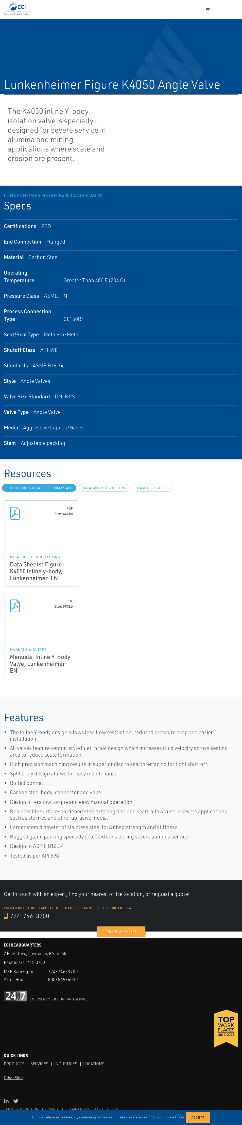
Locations (93, 1063)
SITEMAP (93, 1109)
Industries (65, 1063)
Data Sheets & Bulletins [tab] (104, 488)
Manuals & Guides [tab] (153, 488)
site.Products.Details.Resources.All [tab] (39, 488)
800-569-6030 (63, 979)
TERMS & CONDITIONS (22, 1109)
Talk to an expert (121, 931)
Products (14, 1063)
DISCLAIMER (72, 1109)
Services (39, 1063)
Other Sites (13, 1077)
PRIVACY (51, 1109)
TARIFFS (111, 1109)
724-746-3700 (26, 916)
